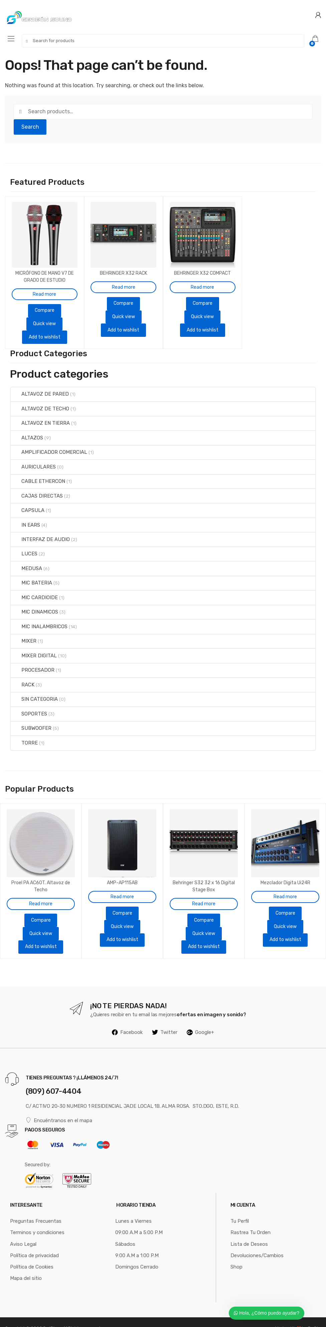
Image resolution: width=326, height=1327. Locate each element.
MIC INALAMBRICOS (39, 620)
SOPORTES (29, 707)
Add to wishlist (44, 330)
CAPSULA (27, 504)
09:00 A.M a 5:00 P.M (139, 1219)
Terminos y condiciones (37, 1219)
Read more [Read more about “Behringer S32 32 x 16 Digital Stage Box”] (203, 890)
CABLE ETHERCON (38, 475)
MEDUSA (26, 561)
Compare (44, 303)
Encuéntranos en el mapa (59, 1106)
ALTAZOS (27, 431)
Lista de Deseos (249, 1230)
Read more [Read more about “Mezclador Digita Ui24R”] (285, 883)
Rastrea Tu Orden (250, 1219)
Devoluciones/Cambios (257, 1242)
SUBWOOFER (31, 721)
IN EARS (25, 518)
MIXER (23, 634)
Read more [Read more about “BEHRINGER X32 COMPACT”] (202, 280)
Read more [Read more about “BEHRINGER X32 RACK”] (123, 280)
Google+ (200, 1019)
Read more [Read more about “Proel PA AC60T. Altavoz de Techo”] (40, 890)
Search (30, 127)
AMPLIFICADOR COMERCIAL (49, 445)
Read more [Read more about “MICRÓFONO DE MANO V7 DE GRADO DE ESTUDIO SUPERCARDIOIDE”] (44, 287)
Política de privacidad (34, 1242)
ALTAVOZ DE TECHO (40, 402)
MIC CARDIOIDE (34, 590)
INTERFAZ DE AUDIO (40, 533)
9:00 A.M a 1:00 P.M (137, 1242)
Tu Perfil (239, 1207)
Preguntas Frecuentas (35, 1207)
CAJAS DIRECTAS (37, 489)
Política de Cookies (31, 1253)
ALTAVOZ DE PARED (40, 387)
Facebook (127, 1019)
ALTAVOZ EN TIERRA (40, 416)
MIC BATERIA (31, 576)
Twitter (164, 1019)
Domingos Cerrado (136, 1253)
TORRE (24, 736)
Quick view (44, 317)
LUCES (24, 547)
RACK (22, 678)
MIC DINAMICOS (34, 605)
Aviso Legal (23, 1230)
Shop (236, 1253)
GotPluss (52, 1315)
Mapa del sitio (26, 1265)
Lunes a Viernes (133, 1207)
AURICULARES (33, 460)
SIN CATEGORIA (34, 692)
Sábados (125, 1230)
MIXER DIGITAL (34, 649)
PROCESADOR (32, 663)
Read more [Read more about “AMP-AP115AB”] (122, 883)
